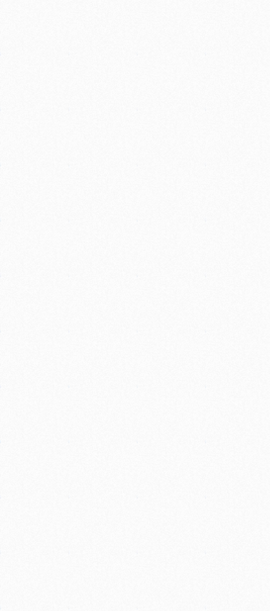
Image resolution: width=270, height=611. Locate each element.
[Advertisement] (135, 54)
